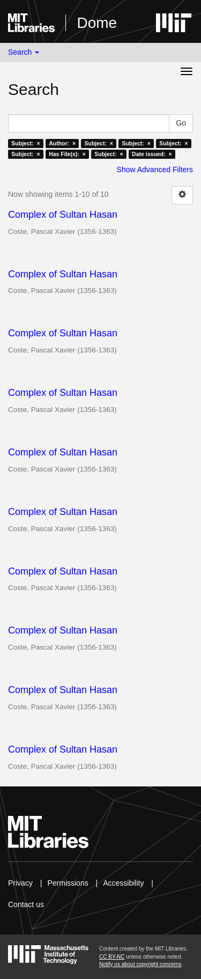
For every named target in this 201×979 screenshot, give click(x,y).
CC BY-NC (111, 957)
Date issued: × (152, 154)
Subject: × (25, 143)
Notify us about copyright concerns (140, 964)
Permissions (67, 883)
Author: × (62, 143)
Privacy (20, 883)
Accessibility (123, 883)
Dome (97, 22)
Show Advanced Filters (155, 169)
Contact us (26, 904)
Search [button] (23, 52)
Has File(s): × (67, 154)
